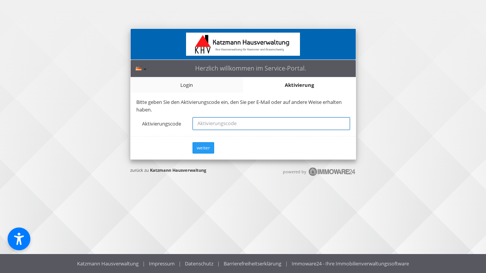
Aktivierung (299, 85)
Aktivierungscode (161, 123)
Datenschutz (199, 263)
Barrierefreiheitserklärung (252, 263)
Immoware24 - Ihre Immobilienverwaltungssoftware (350, 263)
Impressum (162, 263)
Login (186, 85)
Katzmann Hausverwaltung (178, 170)
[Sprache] (141, 68)
